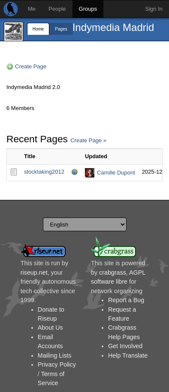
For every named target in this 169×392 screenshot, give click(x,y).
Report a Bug (126, 300)
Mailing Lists (55, 355)
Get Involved (125, 346)
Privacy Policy (57, 364)
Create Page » (88, 140)
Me (32, 9)
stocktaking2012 (44, 171)
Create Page (30, 66)
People (57, 9)
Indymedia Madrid (113, 27)
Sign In (154, 9)
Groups (88, 9)
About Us (50, 327)
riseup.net (34, 272)
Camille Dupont (116, 172)
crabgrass (112, 272)
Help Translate (128, 355)
